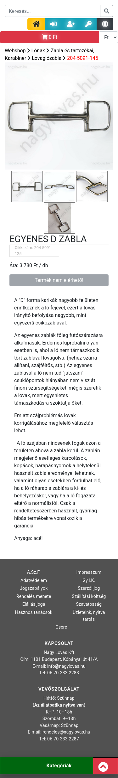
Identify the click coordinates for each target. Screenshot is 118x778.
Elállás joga (33, 604)
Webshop (15, 51)
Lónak (38, 51)
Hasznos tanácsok (34, 612)
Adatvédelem (33, 580)
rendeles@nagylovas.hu (66, 732)
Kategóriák (58, 766)
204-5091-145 (82, 58)
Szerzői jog (89, 588)
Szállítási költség (89, 596)
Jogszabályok (34, 588)
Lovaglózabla (46, 58)
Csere (61, 627)
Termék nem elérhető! (59, 280)
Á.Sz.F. (34, 572)
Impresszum (89, 572)
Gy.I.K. (88, 580)
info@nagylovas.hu (66, 666)
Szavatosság (89, 604)
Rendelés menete (33, 596)
